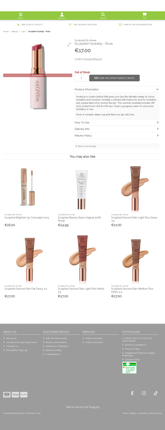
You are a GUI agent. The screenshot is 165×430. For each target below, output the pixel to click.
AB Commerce (155, 413)
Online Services (92, 338)
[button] (69, 44)
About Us (9, 338)
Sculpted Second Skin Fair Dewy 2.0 (26, 288)
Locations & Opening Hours (20, 342)
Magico (133, 413)
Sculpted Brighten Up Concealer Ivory (27, 217)
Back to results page (87, 146)
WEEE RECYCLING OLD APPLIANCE (137, 339)
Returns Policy (52, 350)
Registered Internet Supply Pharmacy (138, 354)
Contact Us (10, 346)
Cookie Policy (131, 359)
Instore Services (92, 342)
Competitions (51, 354)
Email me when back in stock (114, 78)
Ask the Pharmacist (55, 338)
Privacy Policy (131, 349)
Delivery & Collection (55, 346)
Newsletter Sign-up (15, 350)
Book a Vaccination (55, 342)
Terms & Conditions (134, 345)
